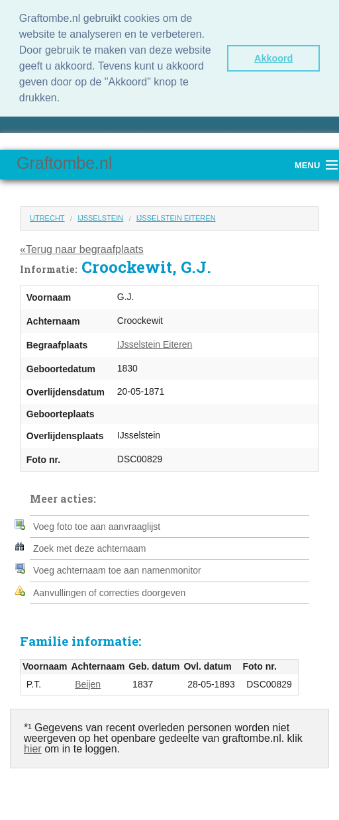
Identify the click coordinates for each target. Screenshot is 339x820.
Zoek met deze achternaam (89, 548)
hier (33, 748)
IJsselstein (100, 218)
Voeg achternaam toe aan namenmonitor (117, 570)
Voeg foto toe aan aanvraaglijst (96, 526)
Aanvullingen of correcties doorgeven (109, 593)
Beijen (88, 684)
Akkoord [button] (273, 58)
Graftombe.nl (65, 163)
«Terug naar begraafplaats (82, 249)
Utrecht (47, 218)
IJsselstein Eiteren (176, 218)
